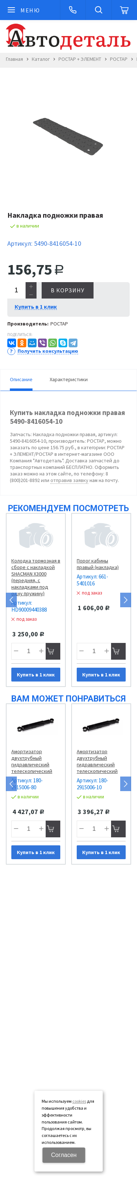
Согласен (64, 1155)
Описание (21, 379)
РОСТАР (119, 59)
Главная (14, 59)
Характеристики (69, 379)
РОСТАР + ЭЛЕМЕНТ (79, 59)
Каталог (41, 59)
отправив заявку (69, 480)
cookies (79, 1101)
